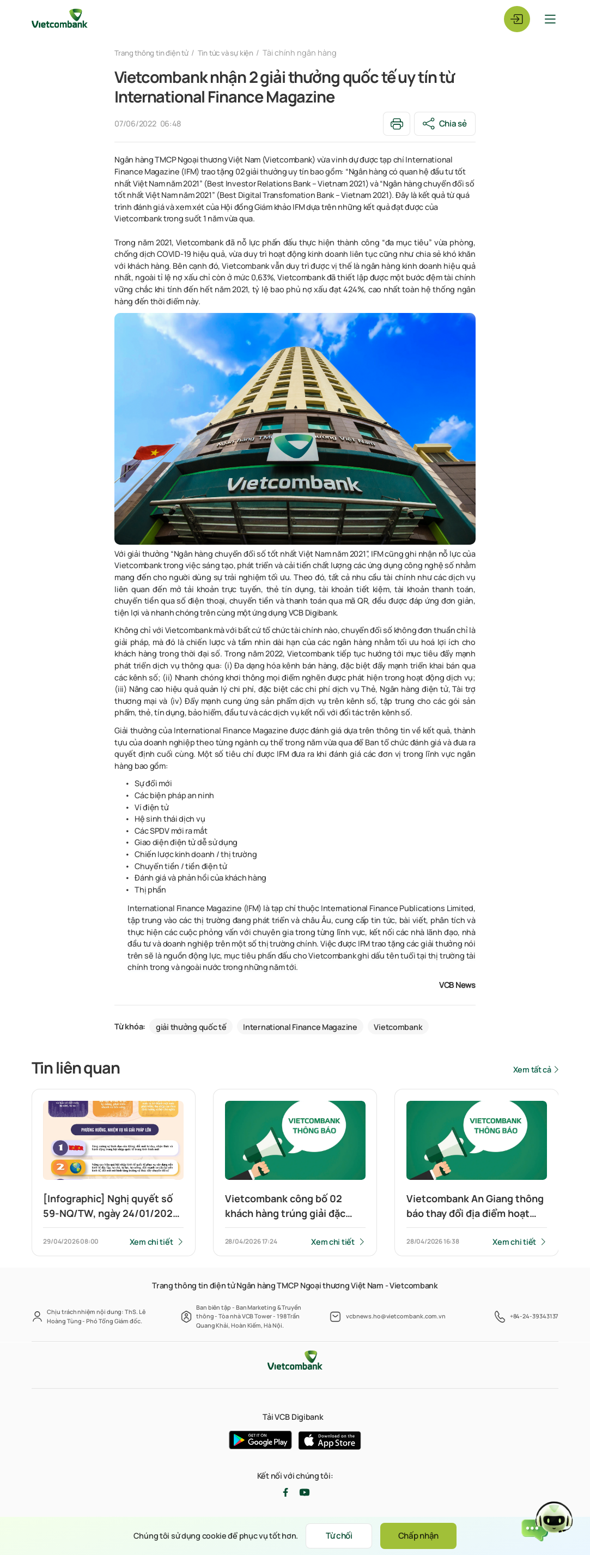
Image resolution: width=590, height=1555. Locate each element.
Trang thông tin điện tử (155, 52)
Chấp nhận (423, 1535)
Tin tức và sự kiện (237, 52)
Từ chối (335, 1535)
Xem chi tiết (151, 1242)
